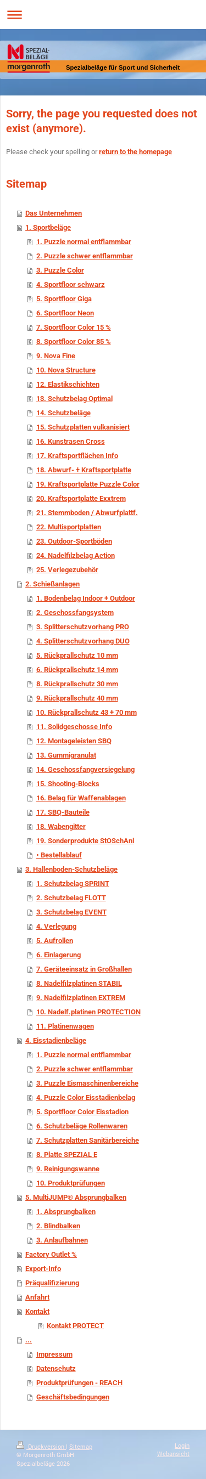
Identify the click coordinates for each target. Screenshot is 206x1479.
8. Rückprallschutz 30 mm (77, 684)
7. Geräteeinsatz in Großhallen (84, 969)
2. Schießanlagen (52, 584)
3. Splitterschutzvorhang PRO (82, 627)
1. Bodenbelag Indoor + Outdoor (85, 598)
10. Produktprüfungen (70, 1183)
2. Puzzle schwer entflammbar (84, 256)
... (28, 1340)
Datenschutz (56, 1368)
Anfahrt (37, 1297)
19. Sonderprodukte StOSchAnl (85, 841)
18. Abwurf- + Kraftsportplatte (83, 470)
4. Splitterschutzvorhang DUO (83, 641)
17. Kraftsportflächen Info (77, 455)
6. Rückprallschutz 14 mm (77, 669)
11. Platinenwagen (65, 1026)
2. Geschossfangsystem (75, 612)
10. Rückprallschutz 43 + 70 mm (86, 712)
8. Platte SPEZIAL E (66, 1154)
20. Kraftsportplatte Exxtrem (81, 498)
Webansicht (173, 1453)
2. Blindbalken (58, 1226)
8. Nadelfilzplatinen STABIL (79, 983)
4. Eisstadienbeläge (55, 1040)
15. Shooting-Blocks (67, 784)
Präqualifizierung (52, 1283)
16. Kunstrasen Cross (70, 441)
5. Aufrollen (54, 940)
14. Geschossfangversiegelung (85, 769)
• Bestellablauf (59, 855)
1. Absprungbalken (66, 1211)
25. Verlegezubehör (67, 570)
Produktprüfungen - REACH (79, 1383)
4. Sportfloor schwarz (70, 284)
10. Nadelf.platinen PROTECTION (88, 1012)
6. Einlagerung (58, 955)
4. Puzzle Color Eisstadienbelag (85, 1097)
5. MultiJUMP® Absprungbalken (75, 1197)
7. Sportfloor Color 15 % (73, 327)
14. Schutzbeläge (63, 413)
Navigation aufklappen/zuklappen (103, 14)
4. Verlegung (56, 926)
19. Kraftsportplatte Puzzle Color (88, 484)
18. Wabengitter (61, 826)
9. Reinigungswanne (67, 1169)
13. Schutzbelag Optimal (74, 398)
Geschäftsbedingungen (72, 1397)
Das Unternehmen (53, 213)
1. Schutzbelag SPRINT (72, 883)
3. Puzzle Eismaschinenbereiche (87, 1083)
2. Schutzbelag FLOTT (71, 898)
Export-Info (43, 1269)
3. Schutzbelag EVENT (71, 912)
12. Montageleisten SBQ (74, 741)
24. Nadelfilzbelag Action (75, 555)
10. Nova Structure (66, 370)
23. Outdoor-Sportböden (74, 541)
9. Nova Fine (55, 356)
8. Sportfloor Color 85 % (73, 341)
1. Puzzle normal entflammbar (83, 242)
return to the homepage (135, 152)
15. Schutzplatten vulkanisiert (83, 427)
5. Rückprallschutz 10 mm (77, 655)
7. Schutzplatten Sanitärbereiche (87, 1140)
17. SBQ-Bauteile (63, 812)
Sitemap (80, 1446)
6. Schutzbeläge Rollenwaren (81, 1126)
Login (182, 1445)
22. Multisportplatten (68, 527)
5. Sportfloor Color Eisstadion (82, 1112)
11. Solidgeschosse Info (74, 726)
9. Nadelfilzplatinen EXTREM (80, 997)
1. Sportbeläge (48, 227)
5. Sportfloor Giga (64, 299)
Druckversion (41, 1446)
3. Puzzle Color (60, 270)
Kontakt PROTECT (75, 1326)
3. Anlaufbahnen (62, 1240)
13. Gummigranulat (66, 755)
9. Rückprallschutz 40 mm (77, 698)
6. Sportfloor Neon (65, 313)
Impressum (54, 1354)
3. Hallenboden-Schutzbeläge (71, 869)
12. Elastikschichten (67, 384)
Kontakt (37, 1311)
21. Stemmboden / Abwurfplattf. (87, 513)
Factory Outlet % (51, 1254)
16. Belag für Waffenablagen (81, 798)
